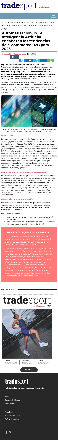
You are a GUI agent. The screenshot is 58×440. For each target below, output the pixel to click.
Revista (7, 396)
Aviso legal (9, 412)
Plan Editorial (10, 404)
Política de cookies (12, 419)
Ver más (29, 370)
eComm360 (30, 82)
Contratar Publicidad (12, 400)
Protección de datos (12, 416)
